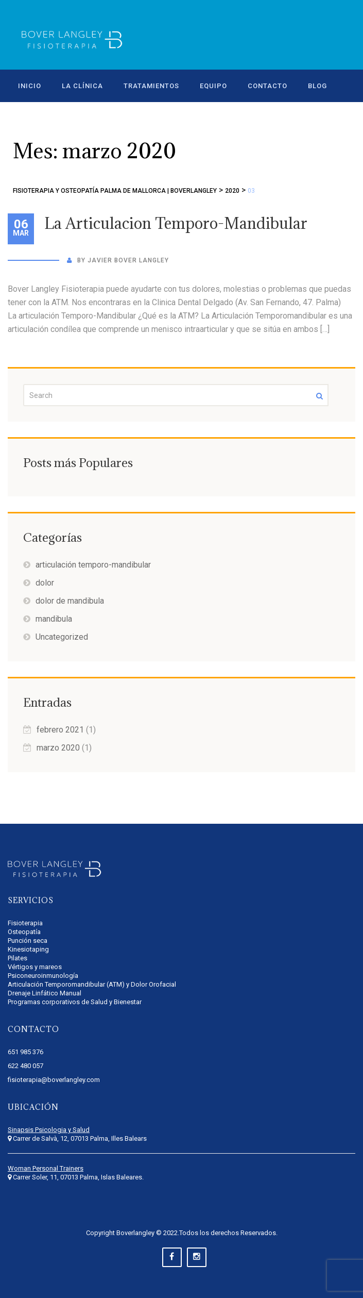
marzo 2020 (58, 748)
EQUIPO (213, 86)
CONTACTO (267, 86)
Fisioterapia (25, 923)
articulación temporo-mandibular (93, 565)
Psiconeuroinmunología (43, 975)
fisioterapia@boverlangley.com (54, 1080)
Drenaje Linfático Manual (44, 993)
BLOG (317, 86)
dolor (45, 583)
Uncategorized (62, 637)
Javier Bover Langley (128, 260)
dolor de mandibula (70, 601)
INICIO (29, 86)
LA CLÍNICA (82, 86)
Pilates (17, 958)
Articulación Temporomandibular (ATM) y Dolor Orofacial (92, 984)
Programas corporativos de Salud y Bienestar (75, 1002)
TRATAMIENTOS (151, 86)
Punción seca (27, 940)
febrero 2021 (60, 730)
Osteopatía (24, 932)
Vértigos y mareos (35, 967)
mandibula (54, 619)
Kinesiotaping (28, 949)
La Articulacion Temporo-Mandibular (175, 223)
